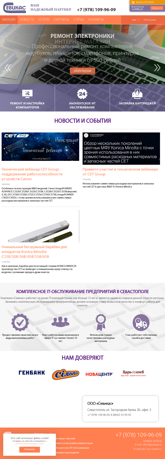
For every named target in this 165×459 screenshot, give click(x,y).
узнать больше (82, 69)
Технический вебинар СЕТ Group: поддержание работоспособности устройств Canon (32, 174)
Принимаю (29, 450)
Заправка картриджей (137, 96)
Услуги (44, 19)
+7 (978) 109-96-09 (96, 10)
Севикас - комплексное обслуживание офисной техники (14, 8)
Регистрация (150, 20)
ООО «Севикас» (154, 449)
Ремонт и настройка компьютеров (27, 98)
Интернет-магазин (65, 438)
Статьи (78, 19)
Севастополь (96, 410)
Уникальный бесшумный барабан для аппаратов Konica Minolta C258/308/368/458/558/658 (34, 252)
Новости (27, 19)
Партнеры (61, 19)
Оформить (157, 8)
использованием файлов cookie (29, 444)
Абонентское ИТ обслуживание (82, 98)
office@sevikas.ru (152, 444)
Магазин (8, 19)
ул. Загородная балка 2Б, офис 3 (128, 410)
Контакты (96, 19)
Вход (134, 20)
